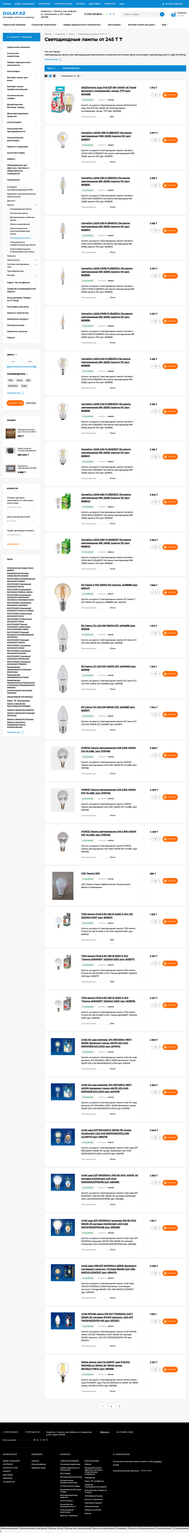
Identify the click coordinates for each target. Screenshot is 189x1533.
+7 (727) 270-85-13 (93, 14)
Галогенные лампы (19, 213)
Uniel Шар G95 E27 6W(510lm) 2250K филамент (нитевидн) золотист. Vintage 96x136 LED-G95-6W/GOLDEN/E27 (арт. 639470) (108, 1269)
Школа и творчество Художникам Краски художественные (16, 724)
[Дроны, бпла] (55, 1528)
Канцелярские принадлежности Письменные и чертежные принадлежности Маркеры (21, 683)
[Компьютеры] (163, 1528)
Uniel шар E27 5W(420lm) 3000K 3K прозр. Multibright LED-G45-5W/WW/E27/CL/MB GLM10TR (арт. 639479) (106, 1133)
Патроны (11, 256)
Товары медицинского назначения (70, 1469)
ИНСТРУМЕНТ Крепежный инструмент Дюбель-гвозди (19, 590)
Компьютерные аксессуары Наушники (19, 691)
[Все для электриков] (103, 1528)
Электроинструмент (93, 1503)
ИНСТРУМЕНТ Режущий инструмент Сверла (18, 641)
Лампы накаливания (20, 224)
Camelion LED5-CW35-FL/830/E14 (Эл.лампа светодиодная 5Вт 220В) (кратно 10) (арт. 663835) (106, 272)
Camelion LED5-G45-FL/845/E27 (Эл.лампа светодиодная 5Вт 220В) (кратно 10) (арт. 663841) (106, 452)
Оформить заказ (38, 1468)
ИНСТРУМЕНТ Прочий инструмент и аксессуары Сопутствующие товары (18, 626)
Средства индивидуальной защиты (96, 1486)
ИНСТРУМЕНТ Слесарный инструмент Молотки (18, 652)
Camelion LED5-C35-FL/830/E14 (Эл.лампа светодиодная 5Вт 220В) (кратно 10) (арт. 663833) (105, 181)
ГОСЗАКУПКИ (9, 1482)
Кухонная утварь (92, 1461)
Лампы (72, 34)
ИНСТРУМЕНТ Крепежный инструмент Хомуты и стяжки (20, 609)
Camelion (12, 386)
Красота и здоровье (69, 1515)
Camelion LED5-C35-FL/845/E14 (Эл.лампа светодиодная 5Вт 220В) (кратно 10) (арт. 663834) (105, 226)
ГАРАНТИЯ (109, 4)
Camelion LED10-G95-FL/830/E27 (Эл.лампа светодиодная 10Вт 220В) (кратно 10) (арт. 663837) (106, 136)
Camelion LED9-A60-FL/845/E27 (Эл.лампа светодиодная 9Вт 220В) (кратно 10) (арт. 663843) (106, 543)
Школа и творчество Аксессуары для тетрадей (18, 705)
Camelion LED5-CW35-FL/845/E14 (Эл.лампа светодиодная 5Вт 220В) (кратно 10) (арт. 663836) (106, 317)
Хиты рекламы (23, 701)
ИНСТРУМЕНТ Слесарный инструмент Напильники (18, 657)
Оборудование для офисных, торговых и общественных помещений (94, 1471)
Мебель (88, 1464)
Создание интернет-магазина (126, 1471)
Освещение (60, 34)
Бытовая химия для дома (71, 1477)
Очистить (31, 403)
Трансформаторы (15, 271)
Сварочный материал (69, 1461)
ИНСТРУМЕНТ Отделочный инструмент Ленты (19, 620)
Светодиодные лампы (20, 238)
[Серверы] (121, 1528)
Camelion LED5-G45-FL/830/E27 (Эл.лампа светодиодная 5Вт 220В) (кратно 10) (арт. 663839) (106, 407)
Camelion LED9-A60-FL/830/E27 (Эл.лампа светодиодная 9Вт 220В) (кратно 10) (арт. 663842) (106, 498)
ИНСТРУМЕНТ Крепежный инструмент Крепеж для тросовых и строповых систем (20, 597)
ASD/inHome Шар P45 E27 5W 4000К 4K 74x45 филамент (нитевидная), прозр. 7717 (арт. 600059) (108, 91)
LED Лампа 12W (90, 873)
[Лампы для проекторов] (77, 1528)
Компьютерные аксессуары (66, 1511)
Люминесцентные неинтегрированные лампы (20, 231)
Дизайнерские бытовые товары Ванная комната (18, 574)
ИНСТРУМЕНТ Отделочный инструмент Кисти (19, 614)
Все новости (15, 544)
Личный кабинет (38, 1464)
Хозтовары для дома (94, 1496)
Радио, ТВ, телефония (94, 1481)
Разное (88, 1513)
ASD (28, 380)
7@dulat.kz (104, 1432)
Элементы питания (93, 1510)
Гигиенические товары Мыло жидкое (20, 569)
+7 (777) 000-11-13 (32, 1432)
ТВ (15, 701)
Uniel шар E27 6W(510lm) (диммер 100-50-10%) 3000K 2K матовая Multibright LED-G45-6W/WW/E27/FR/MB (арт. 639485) (108, 1224)
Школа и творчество (94, 1499)
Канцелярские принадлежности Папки (18, 676)
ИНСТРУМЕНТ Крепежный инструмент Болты (19, 585)
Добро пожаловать (25, 4)
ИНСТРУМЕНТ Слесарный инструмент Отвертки (18, 663)
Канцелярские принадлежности (67, 1505)
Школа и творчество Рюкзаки (20, 719)
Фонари (11, 275)
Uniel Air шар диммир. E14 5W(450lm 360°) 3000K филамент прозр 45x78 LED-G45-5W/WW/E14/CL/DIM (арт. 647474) (106, 1043)
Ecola (23, 386)
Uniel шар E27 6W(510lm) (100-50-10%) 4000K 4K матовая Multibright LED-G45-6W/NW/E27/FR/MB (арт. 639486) (109, 1178)
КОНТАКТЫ (44, 4)
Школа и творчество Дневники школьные (21, 714)
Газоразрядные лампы (21, 209)
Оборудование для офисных (20, 697)
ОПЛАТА (80, 4)
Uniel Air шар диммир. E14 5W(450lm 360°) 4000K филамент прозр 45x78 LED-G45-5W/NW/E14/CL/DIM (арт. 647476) (106, 1088)
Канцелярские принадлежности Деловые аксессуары (19, 669)
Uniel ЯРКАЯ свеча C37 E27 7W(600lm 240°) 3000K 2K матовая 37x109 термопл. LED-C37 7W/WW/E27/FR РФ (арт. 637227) (107, 1317)
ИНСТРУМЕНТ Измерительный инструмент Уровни (21, 580)
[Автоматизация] (9, 1528)
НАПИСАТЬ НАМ (63, 4)
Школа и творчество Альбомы (20, 710)
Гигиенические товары (70, 1486)
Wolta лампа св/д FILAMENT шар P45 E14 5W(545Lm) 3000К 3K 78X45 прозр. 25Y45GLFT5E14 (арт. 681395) (105, 1365)
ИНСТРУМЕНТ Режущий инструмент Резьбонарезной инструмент (20, 634)
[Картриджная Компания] (33, 1528)
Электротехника (92, 1506)
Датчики (11, 201)
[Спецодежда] (181, 1528)
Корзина (35, 1461)
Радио (10, 701)
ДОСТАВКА (94, 4)
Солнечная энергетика (70, 1464)
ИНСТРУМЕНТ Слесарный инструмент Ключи (18, 646)
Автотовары (65, 1473)
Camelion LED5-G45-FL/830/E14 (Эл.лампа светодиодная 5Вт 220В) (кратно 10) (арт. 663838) (105, 362)
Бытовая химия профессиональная (68, 1481)
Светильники (13, 260)
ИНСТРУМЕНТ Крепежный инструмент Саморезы (19, 604)
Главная (7, 4)
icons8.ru (158, 1461)
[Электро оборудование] (141, 1528)
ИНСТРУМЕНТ (66, 1501)
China (19, 380)
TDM (10, 380)
